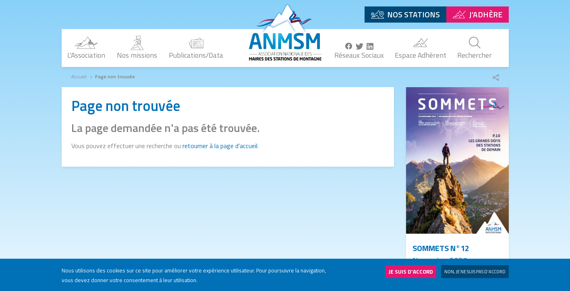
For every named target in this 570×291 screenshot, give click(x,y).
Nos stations (413, 14)
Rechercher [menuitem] (474, 55)
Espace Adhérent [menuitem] (420, 55)
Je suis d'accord (410, 274)
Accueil (79, 76)
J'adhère (485, 14)
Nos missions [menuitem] (137, 55)
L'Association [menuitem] (86, 55)
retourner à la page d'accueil (219, 146)
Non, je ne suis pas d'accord (475, 273)
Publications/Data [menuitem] (196, 55)
